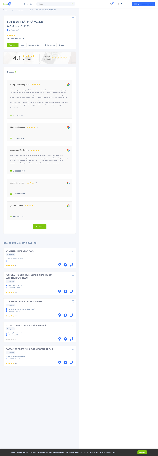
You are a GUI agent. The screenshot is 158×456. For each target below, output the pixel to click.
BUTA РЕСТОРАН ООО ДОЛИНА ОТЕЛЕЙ (26, 325)
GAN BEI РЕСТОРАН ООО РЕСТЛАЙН (24, 301)
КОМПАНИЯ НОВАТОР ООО (20, 251)
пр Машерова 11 (13, 30)
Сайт (22, 45)
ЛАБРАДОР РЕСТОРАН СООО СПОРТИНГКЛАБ (29, 349)
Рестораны (10, 255)
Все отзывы (39, 227)
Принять (142, 452)
